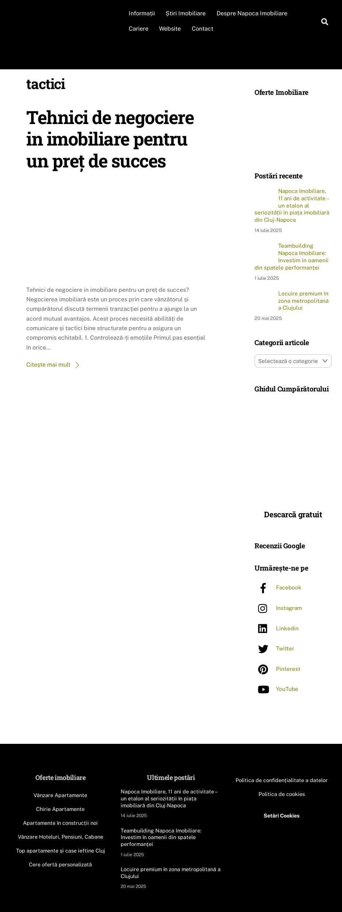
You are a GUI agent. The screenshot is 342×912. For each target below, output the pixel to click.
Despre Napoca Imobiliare (253, 13)
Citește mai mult (48, 364)
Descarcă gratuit (293, 514)
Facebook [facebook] (278, 587)
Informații (143, 13)
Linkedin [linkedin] (276, 628)
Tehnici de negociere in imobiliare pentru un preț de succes (110, 138)
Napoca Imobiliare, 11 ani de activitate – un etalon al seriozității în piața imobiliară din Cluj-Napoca (291, 205)
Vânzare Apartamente (60, 795)
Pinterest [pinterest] (277, 668)
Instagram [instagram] (278, 607)
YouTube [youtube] (276, 689)
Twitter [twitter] (274, 648)
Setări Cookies (282, 815)
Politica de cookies (282, 794)
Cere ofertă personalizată (60, 864)
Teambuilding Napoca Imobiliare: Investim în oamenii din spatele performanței (291, 256)
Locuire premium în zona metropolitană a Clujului (303, 300)
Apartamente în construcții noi (60, 822)
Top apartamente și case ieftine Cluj (60, 850)
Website (171, 28)
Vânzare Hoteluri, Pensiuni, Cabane (60, 836)
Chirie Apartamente (60, 808)
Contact (203, 28)
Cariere (139, 28)
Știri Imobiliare (187, 13)
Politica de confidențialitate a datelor (282, 780)
